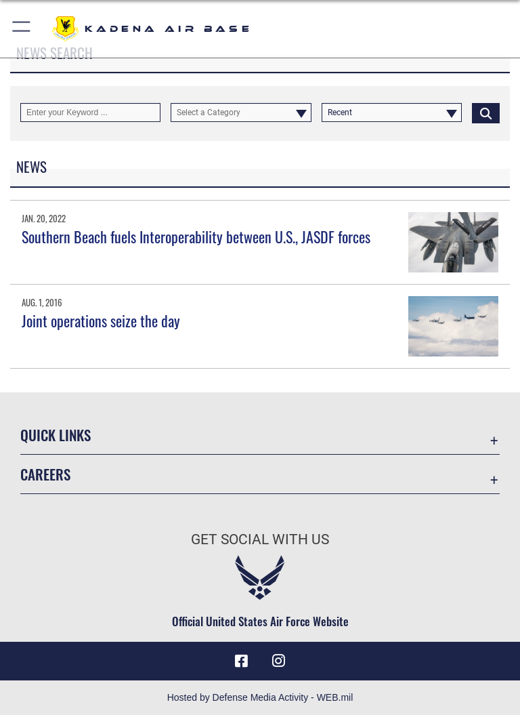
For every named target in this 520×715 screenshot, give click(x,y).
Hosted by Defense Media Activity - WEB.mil (260, 697)
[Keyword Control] (90, 112)
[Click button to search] (486, 112)
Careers (45, 474)
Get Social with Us (260, 539)
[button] (22, 29)
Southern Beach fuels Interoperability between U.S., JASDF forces (196, 236)
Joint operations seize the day (101, 320)
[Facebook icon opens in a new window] (241, 661)
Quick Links (55, 434)
